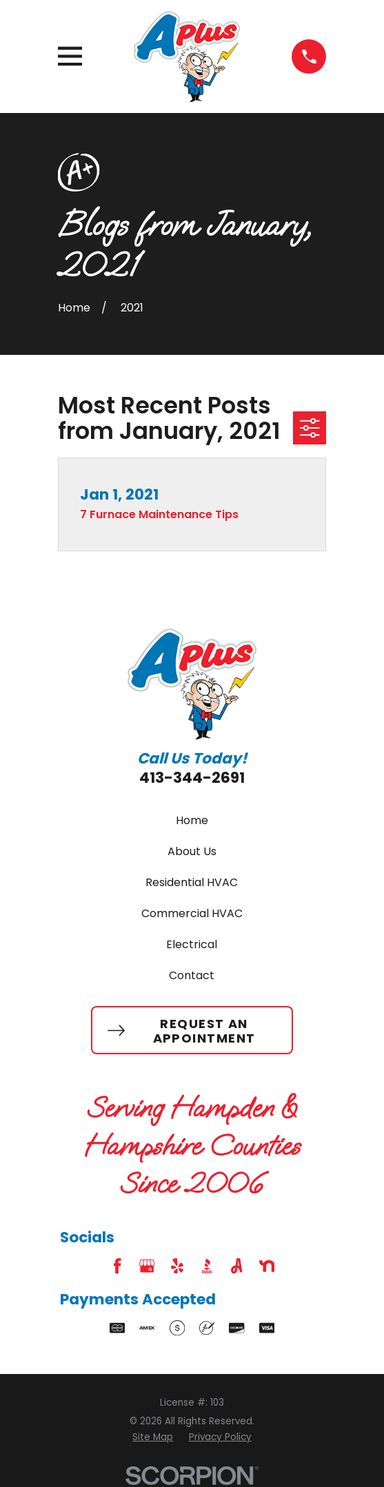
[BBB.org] (206, 1265)
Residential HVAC (191, 882)
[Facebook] (117, 1265)
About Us (192, 851)
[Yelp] (177, 1265)
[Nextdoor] (266, 1265)
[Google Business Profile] (146, 1265)
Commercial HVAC (192, 913)
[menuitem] (152, 1437)
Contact (191, 975)
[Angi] (236, 1265)
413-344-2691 (192, 777)
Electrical (191, 944)
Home (192, 820)
